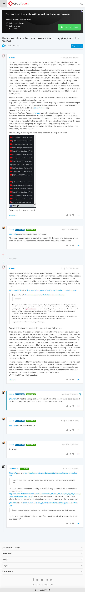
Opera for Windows (12, 38)
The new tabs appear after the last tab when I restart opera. (51, 283)
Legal (5, 558)
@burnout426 (15, 283)
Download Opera (71, 20)
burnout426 (14, 461)
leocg (11, 222)
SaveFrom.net (39, 100)
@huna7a (13, 227)
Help (4, 552)
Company (7, 564)
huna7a (12, 50)
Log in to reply (77, 38)
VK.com (38, 106)
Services (7, 546)
